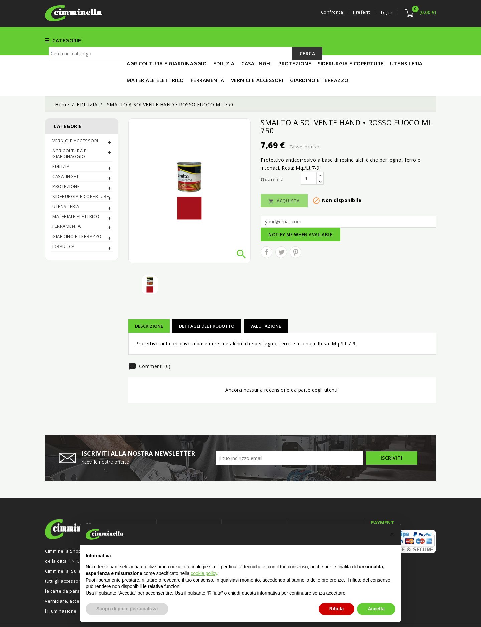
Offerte (171, 517)
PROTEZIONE (66, 164)
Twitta (281, 230)
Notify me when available (300, 212)
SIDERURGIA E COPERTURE (80, 174)
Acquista (284, 179)
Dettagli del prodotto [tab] (206, 304)
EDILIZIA (286, 40)
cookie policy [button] (204, 573)
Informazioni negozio (322, 504)
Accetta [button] (376, 608)
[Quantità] (309, 156)
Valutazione (265, 304)
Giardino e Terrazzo (77, 214)
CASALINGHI (65, 154)
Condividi (266, 230)
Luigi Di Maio (422, 613)
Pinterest (295, 230)
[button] (392, 534)
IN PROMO (420, 40)
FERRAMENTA (193, 40)
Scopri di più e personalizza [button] (127, 608)
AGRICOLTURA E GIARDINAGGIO (69, 131)
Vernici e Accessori (243, 40)
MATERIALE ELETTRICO (371, 40)
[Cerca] (185, 63)
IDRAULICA (63, 224)
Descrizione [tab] (149, 304)
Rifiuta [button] (336, 608)
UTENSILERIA (320, 40)
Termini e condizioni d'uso (257, 517)
